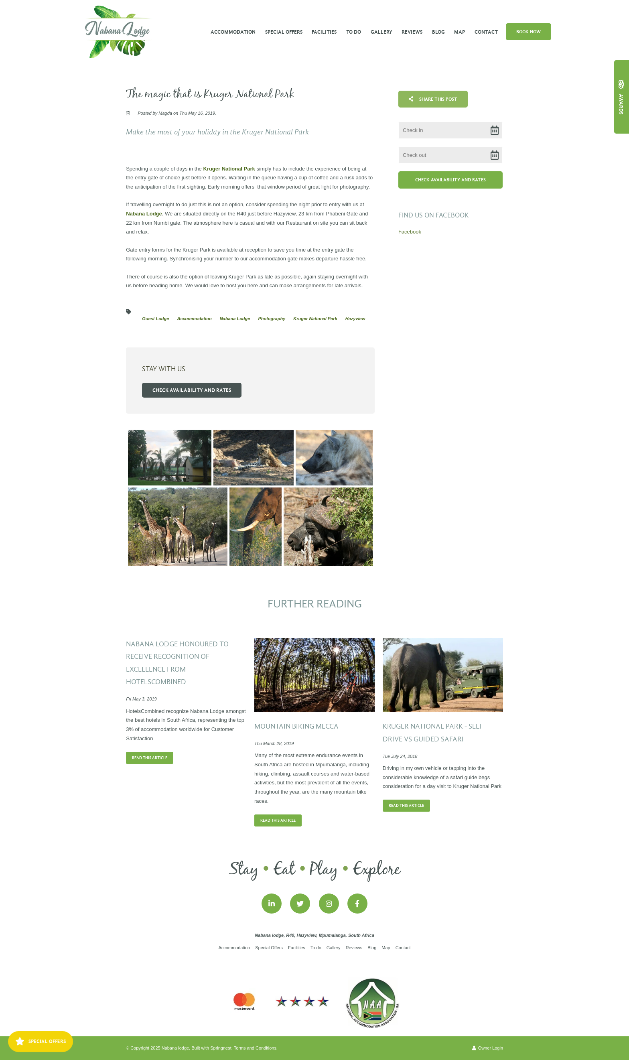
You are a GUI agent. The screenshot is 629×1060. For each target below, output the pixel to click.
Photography (271, 318)
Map (459, 32)
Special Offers (283, 32)
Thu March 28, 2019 (274, 743)
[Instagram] (329, 903)
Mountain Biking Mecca (296, 726)
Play (324, 870)
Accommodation (233, 32)
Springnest (220, 1048)
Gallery (381, 32)
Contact (486, 32)
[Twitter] (300, 903)
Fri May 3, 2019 (141, 699)
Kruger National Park (229, 169)
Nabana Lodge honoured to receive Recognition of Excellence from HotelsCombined (177, 663)
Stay (243, 870)
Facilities (324, 32)
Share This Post (433, 99)
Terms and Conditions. (256, 1048)
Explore (376, 870)
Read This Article (149, 757)
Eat (284, 870)
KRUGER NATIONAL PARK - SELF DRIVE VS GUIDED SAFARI (433, 732)
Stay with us (163, 369)
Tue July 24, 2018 (400, 756)
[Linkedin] (272, 903)
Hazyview (355, 318)
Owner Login (487, 1048)
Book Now (528, 32)
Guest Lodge (155, 318)
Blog (438, 32)
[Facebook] (357, 903)
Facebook (409, 232)
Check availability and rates (191, 390)
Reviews (412, 32)
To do (353, 32)
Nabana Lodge (144, 214)
